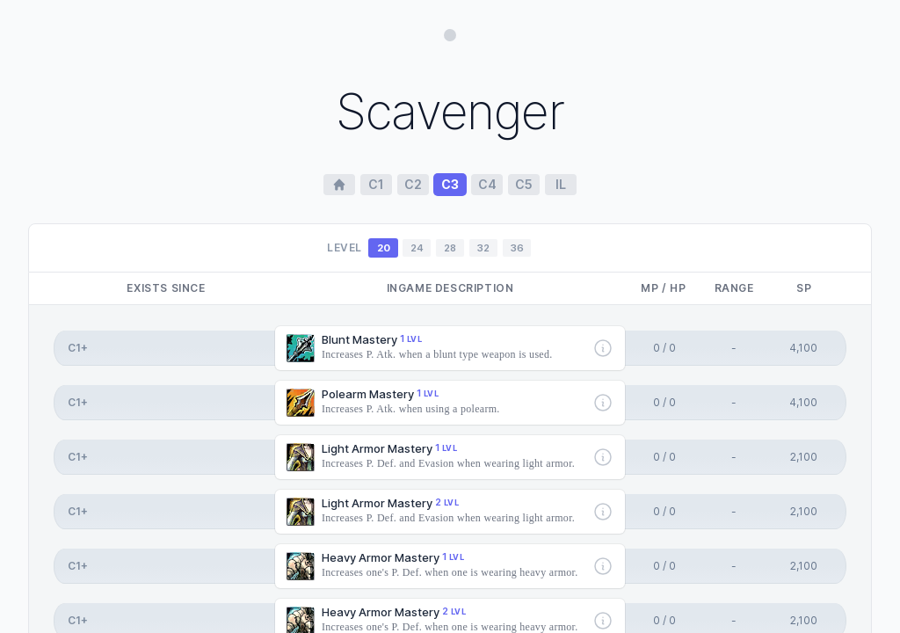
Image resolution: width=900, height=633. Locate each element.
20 (383, 248)
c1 (376, 184)
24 (417, 248)
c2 (413, 184)
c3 (450, 184)
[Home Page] (339, 184)
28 (450, 248)
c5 (524, 184)
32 (483, 248)
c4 (487, 184)
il (560, 184)
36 (517, 248)
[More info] (603, 348)
